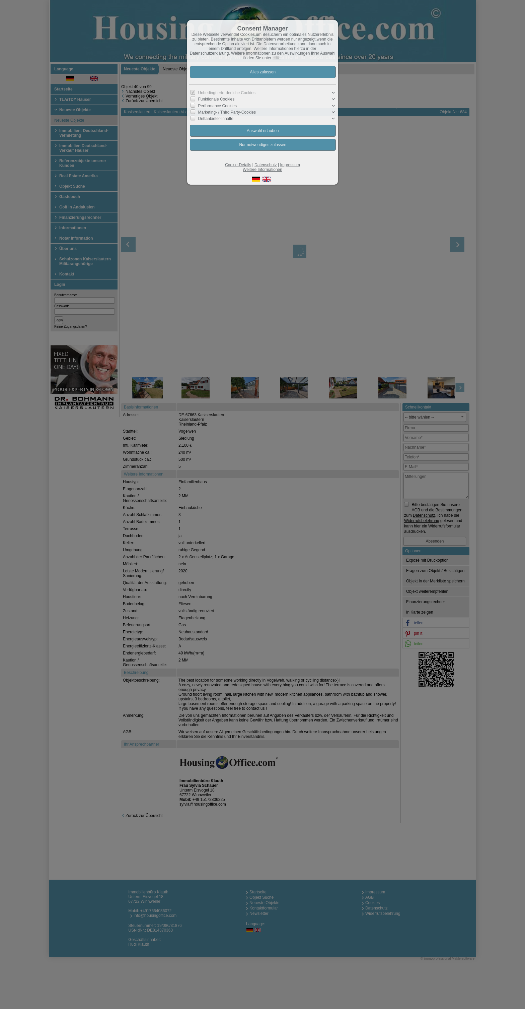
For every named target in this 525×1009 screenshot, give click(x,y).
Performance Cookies (217, 105)
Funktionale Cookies (216, 99)
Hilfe (277, 58)
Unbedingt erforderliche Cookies (226, 92)
